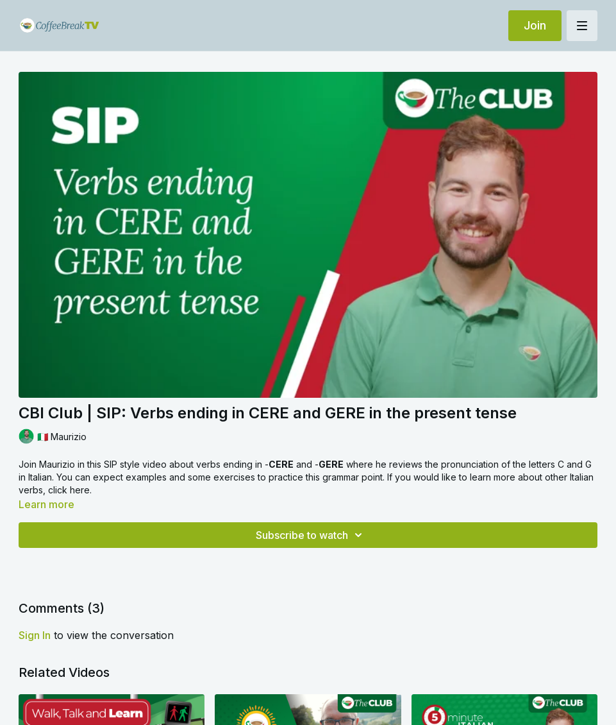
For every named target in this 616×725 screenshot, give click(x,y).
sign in (35, 635)
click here (69, 489)
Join (535, 25)
